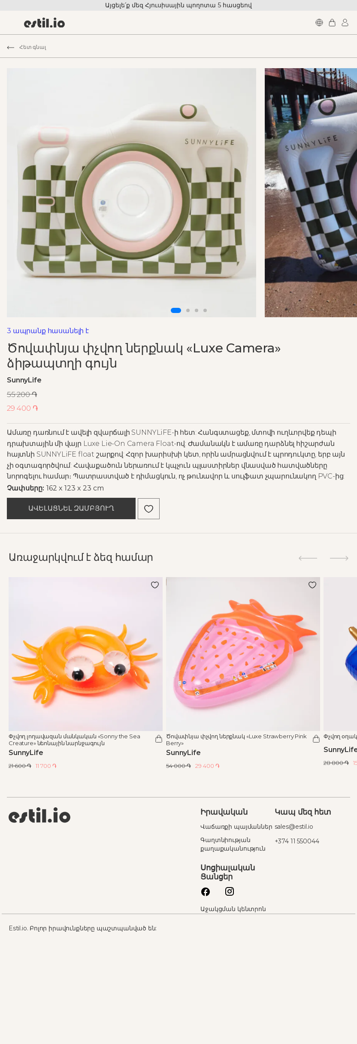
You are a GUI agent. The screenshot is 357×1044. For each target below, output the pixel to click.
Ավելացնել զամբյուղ (88, 608)
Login (327, 22)
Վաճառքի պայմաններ (209, 926)
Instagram (217, 993)
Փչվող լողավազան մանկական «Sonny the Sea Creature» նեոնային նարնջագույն (91, 835)
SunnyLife (41, 466)
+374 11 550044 (283, 937)
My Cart (314, 22)
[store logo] (61, 23)
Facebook (193, 993)
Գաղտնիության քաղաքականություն (222, 947)
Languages (301, 22)
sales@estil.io (280, 923)
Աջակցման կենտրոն (223, 1012)
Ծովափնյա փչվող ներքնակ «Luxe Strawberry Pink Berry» (248, 835)
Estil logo (57, 911)
